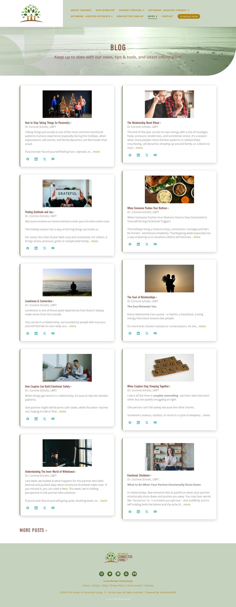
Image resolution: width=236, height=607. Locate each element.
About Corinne (81, 10)
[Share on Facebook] (27, 159)
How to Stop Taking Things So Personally (47, 123)
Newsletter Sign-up (130, 16)
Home (86, 585)
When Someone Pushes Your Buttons (147, 208)
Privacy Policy (117, 585)
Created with (118, 599)
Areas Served (134, 585)
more (96, 151)
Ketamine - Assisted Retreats (92, 16)
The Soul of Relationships (141, 297)
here (65, 489)
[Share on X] (44, 159)
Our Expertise (105, 10)
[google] (126, 573)
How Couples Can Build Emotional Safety (47, 386)
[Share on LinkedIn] (36, 159)
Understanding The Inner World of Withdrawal (50, 472)
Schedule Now (189, 16)
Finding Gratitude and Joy (39, 212)
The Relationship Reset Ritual (143, 123)
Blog (105, 585)
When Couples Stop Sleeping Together (148, 386)
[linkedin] (118, 573)
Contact (167, 16)
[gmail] (134, 573)
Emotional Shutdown (138, 475)
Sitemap (148, 585)
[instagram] (101, 573)
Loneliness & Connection (38, 301)
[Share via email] (53, 159)
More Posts (32, 530)
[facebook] (109, 573)
